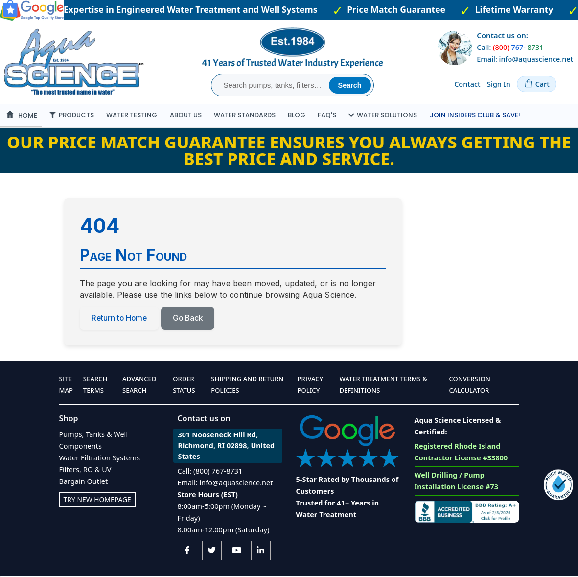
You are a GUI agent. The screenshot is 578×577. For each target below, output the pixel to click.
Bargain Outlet (83, 482)
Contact (467, 84)
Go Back (192, 319)
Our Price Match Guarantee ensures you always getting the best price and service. (289, 150)
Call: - (510, 47)
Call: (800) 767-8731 (210, 472)
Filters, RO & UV (85, 470)
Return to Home (120, 319)
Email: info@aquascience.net (525, 59)
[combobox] (271, 85)
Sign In (498, 84)
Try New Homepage (99, 500)
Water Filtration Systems (99, 458)
